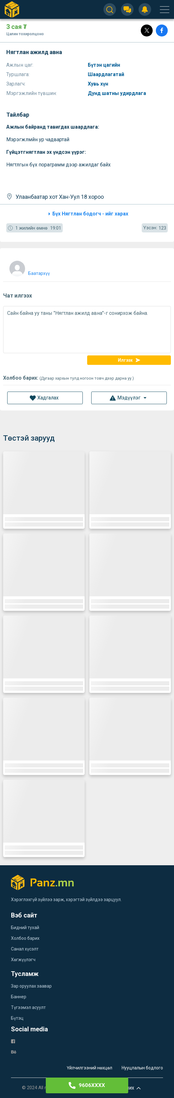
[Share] (162, 30)
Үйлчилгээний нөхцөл (89, 1067)
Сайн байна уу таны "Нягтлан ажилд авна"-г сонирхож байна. (87, 329)
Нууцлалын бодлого (142, 1067)
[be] (13, 1051)
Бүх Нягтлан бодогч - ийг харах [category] (87, 214)
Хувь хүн (98, 84)
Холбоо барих (25, 938)
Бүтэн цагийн (104, 65)
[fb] (13, 1041)
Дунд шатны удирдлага (117, 93)
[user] (29, 267)
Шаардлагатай (106, 74)
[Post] (147, 30)
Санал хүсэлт (25, 948)
